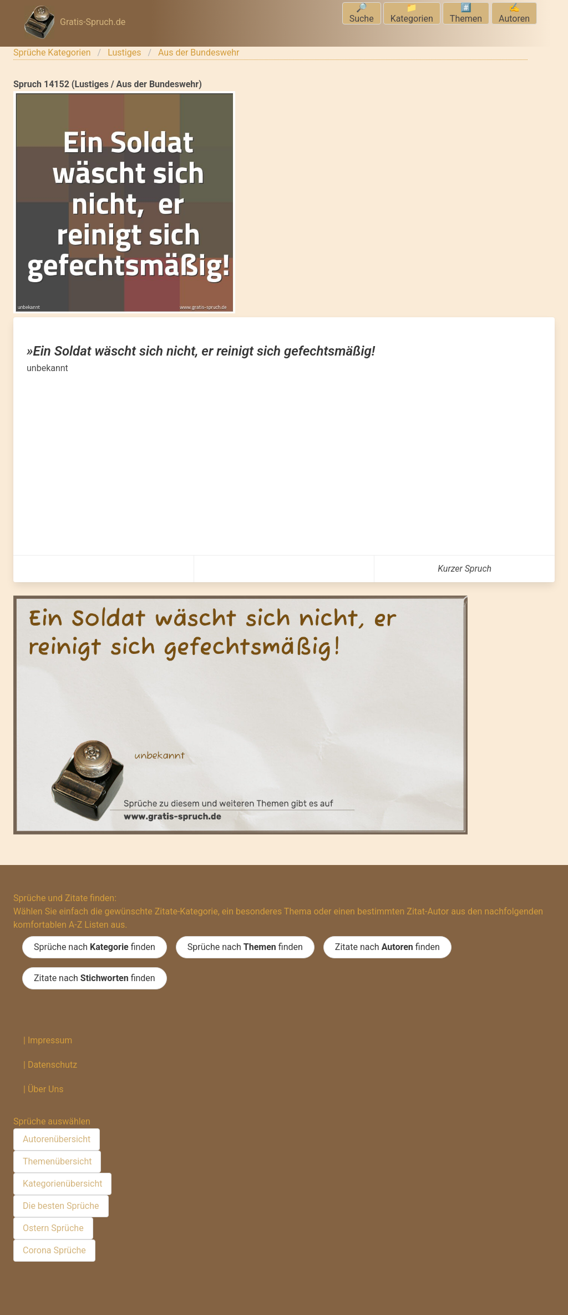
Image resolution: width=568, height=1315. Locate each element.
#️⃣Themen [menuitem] (466, 13)
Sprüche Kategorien (52, 52)
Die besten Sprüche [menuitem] (61, 1206)
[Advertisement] (284, 458)
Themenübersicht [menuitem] (57, 1161)
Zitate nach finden (387, 947)
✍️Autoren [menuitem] (514, 13)
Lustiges (124, 52)
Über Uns (46, 1089)
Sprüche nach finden (94, 947)
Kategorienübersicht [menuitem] (62, 1183)
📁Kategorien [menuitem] (411, 13)
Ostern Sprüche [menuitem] (53, 1228)
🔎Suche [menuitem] (361, 13)
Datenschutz (52, 1064)
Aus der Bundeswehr (198, 52)
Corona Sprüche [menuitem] (54, 1250)
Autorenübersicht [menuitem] (56, 1139)
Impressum (50, 1040)
